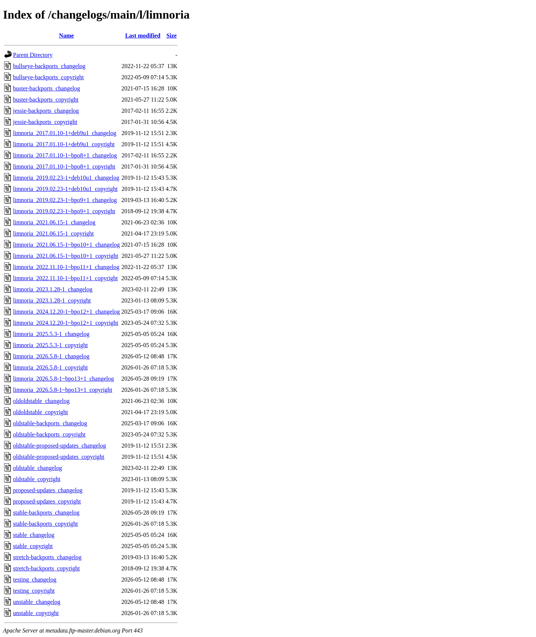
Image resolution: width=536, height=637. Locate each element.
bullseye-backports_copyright (48, 77)
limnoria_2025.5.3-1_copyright (50, 345)
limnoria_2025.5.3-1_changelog (51, 334)
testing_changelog (34, 579)
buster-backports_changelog (46, 88)
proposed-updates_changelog (48, 490)
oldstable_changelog (37, 468)
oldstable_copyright (36, 479)
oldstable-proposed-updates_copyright (58, 457)
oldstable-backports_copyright (49, 434)
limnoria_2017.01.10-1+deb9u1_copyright (64, 144)
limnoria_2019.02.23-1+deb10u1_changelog (66, 178)
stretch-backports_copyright (46, 568)
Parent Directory (32, 55)
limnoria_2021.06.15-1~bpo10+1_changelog (66, 244)
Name (66, 35)
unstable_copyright (36, 613)
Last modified (142, 35)
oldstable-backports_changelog (50, 423)
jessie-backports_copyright (45, 122)
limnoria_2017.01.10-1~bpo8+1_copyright (64, 166)
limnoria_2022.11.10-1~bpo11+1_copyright (65, 278)
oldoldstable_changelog (41, 401)
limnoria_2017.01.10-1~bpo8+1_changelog (65, 155)
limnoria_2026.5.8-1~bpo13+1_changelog (63, 378)
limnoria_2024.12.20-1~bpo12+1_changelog (66, 311)
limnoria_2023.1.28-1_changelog (52, 289)
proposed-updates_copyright (47, 501)
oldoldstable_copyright (40, 412)
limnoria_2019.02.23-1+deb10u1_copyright (65, 189)
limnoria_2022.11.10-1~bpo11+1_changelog (66, 267)
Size (171, 35)
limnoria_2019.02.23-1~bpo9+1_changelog (65, 200)
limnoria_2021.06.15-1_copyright (53, 233)
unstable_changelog (36, 602)
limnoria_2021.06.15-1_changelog (54, 222)
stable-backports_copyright (45, 524)
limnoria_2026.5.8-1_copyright (50, 367)
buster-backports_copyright (46, 99)
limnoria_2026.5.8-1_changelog (51, 356)
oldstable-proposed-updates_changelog (59, 445)
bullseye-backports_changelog (49, 66)
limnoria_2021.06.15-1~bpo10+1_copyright (65, 256)
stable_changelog (33, 535)
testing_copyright (34, 591)
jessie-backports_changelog (46, 111)
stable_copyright (33, 546)
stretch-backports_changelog (47, 557)
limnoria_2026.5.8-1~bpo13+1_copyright (62, 390)
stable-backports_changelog (46, 512)
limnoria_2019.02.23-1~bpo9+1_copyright (64, 211)
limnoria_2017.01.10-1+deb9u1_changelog (64, 133)
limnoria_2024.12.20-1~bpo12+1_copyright (65, 323)
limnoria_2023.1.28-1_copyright (52, 300)
